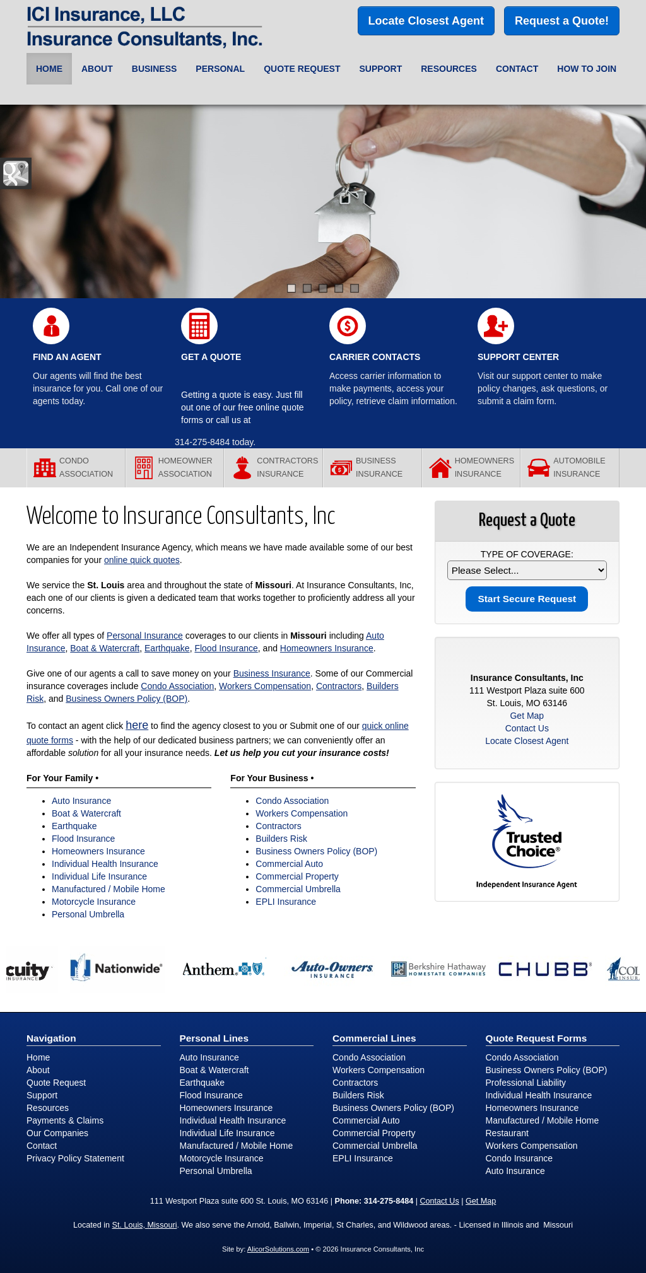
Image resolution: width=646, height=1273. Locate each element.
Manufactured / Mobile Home (108, 889)
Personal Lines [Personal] (214, 1038)
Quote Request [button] (302, 69)
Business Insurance (271, 673)
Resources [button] (449, 69)
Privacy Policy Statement (75, 1158)
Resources (47, 1108)
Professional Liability (526, 1083)
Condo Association (177, 686)
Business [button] (154, 69)
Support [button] (381, 69)
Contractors (338, 686)
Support (41, 1095)
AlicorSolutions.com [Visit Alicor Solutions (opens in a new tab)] (278, 1249)
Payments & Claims (64, 1120)
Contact (517, 69)
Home (49, 69)
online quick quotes (142, 560)
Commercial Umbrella (298, 889)
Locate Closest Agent (426, 21)
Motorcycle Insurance (94, 902)
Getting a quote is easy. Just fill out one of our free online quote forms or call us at (242, 407)
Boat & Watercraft (104, 648)
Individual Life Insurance (99, 876)
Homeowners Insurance (326, 648)
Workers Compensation (265, 686)
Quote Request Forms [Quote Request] (536, 1038)
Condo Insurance (519, 1158)
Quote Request (56, 1083)
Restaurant (507, 1133)
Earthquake (167, 648)
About (38, 1070)
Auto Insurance (81, 801)
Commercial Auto (289, 864)
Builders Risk (281, 839)
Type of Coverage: (527, 554)
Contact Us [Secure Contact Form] (527, 728)
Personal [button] (220, 69)
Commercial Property (296, 876)
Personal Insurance (145, 636)
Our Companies (57, 1133)
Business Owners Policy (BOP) (126, 699)
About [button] (97, 69)
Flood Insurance (225, 648)
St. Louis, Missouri (144, 1225)
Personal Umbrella (88, 914)
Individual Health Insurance (105, 864)
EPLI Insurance (285, 902)
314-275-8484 (202, 442)
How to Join (586, 69)
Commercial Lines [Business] (374, 1038)
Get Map (527, 716)
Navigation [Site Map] (51, 1038)
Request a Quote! (562, 21)
